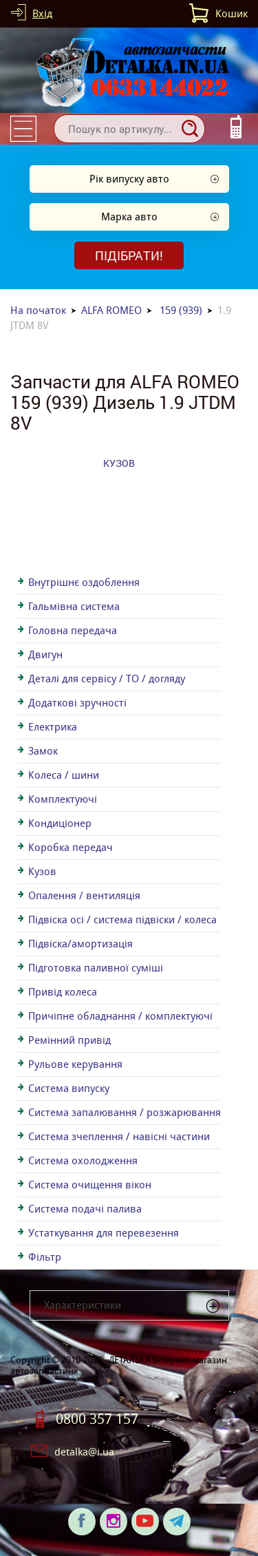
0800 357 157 (97, 1419)
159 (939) (181, 310)
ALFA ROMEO (111, 310)
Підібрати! (129, 255)
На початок (38, 310)
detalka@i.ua (84, 1451)
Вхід (42, 13)
